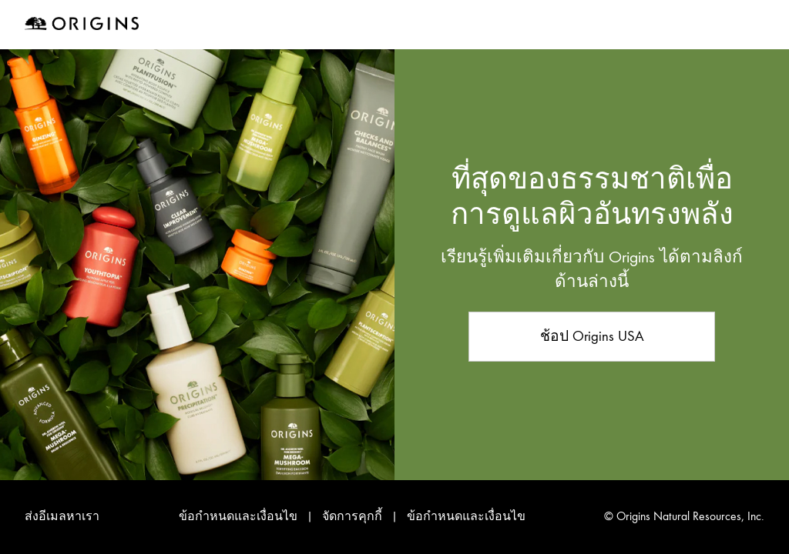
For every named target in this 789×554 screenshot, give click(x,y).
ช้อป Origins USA (592, 336)
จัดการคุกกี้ (353, 516)
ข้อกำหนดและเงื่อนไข (238, 516)
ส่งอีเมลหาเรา (62, 516)
